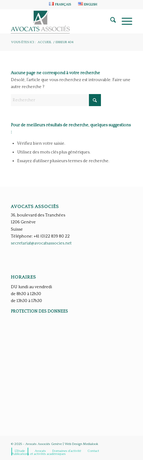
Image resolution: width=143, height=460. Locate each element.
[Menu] (124, 21)
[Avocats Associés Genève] (59, 21)
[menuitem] (60, 4)
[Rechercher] (110, 21)
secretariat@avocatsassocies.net (41, 243)
